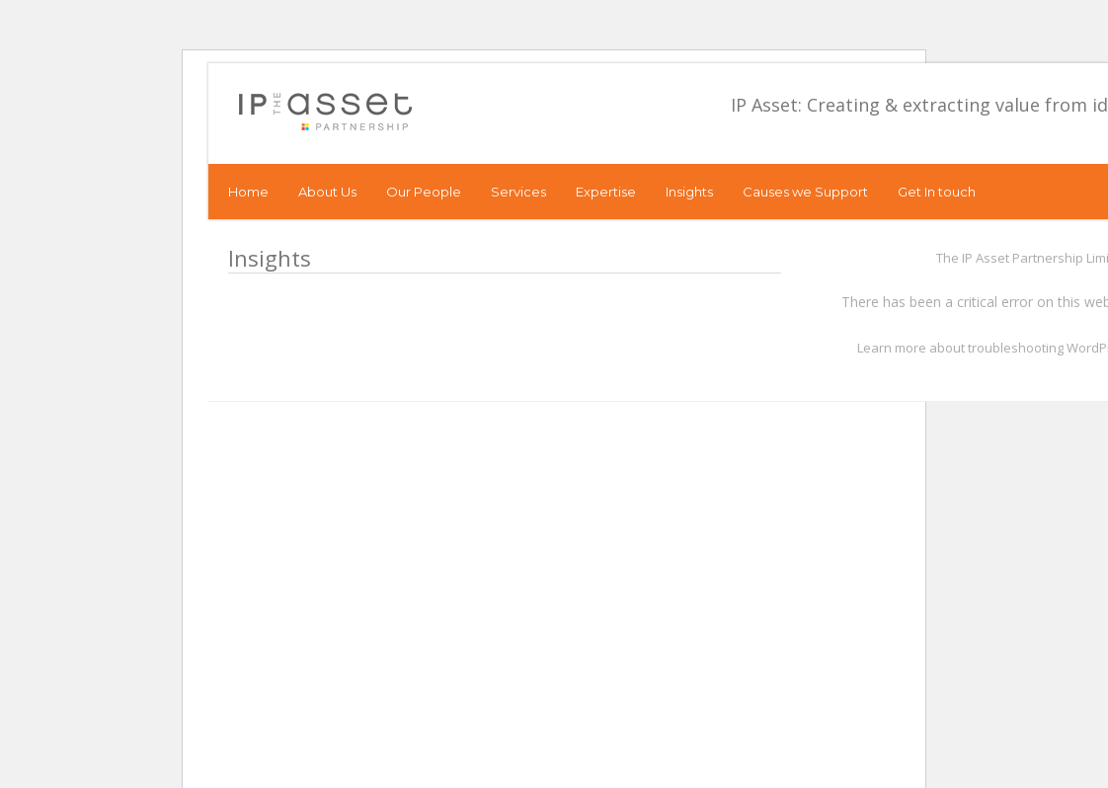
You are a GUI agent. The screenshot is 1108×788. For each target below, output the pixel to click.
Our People (423, 191)
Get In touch (937, 191)
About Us (327, 191)
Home (248, 191)
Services (518, 191)
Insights (689, 191)
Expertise (606, 191)
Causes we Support (805, 191)
